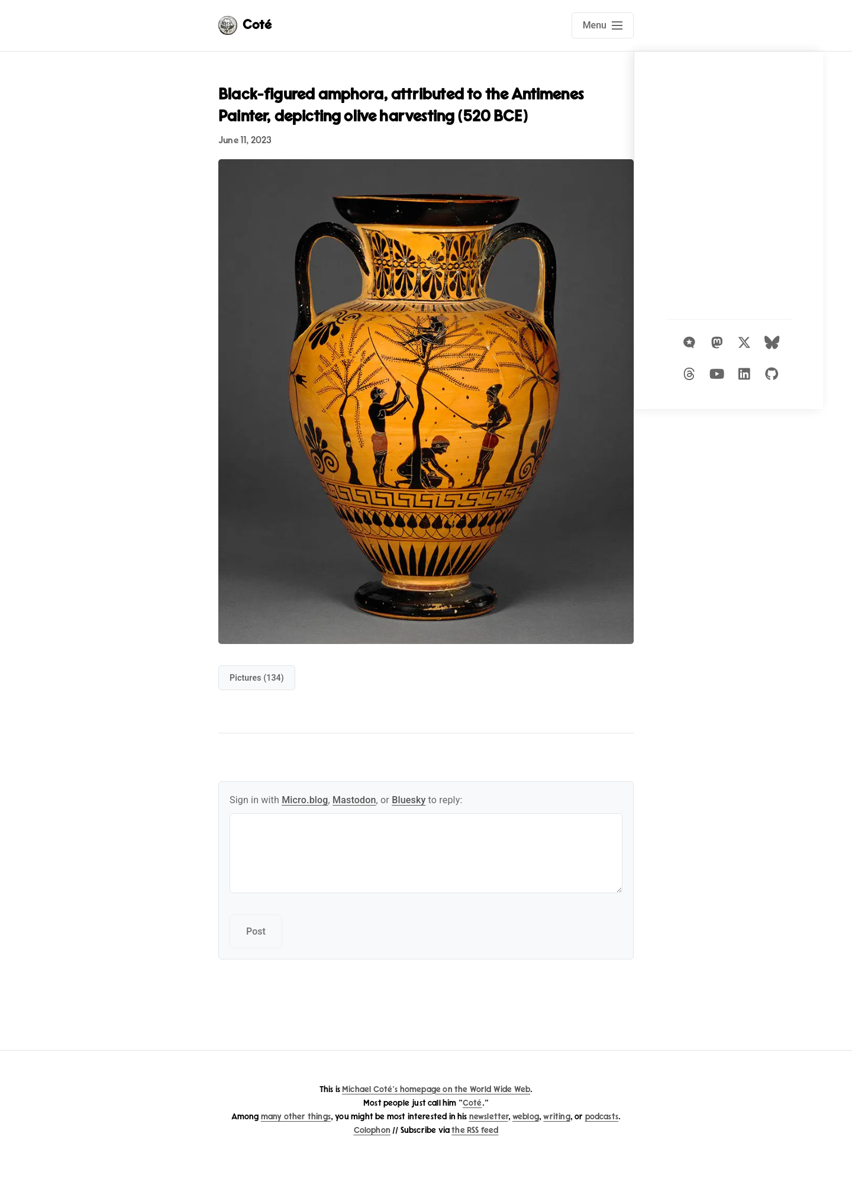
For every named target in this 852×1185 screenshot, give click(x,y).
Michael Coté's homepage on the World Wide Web (436, 1089)
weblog (525, 1116)
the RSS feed (474, 1130)
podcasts (601, 1116)
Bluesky (408, 800)
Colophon (372, 1130)
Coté (472, 1103)
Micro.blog (305, 800)
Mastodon (354, 800)
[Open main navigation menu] (603, 25)
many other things (296, 1116)
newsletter (488, 1116)
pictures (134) (257, 677)
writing (556, 1116)
